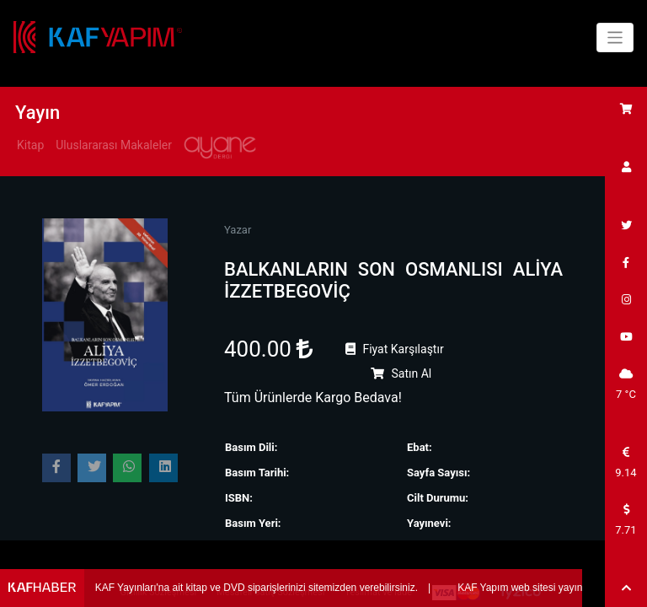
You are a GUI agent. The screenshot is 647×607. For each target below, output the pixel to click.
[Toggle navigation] (615, 37)
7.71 (625, 520)
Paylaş (61, 470)
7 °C (626, 384)
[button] (626, 588)
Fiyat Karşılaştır (394, 349)
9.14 (625, 463)
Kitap (30, 145)
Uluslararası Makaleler (114, 145)
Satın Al (401, 373)
